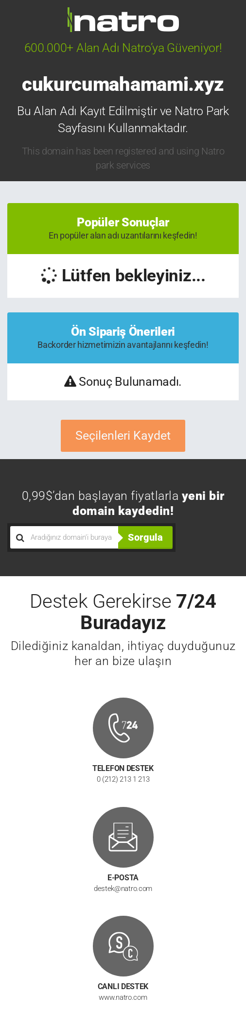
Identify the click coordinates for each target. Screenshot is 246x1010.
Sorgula (145, 537)
